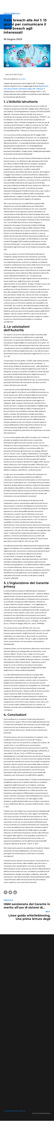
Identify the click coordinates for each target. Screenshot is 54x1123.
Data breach (12, 13)
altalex (23, 79)
